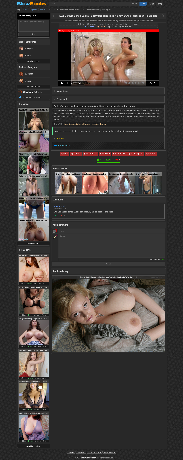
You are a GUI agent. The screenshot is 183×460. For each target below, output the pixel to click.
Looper (102, 27)
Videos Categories (27, 41)
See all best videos (33, 244)
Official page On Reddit (32, 92)
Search (143, 4)
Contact (71, 452)
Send (33, 34)
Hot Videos (24, 104)
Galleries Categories (28, 67)
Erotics (82, 24)
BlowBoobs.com (88, 458)
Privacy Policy (109, 452)
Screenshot (126, 27)
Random (114, 27)
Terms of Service (94, 452)
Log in (152, 3)
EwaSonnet (64, 145)
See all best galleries (33, 446)
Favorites (91, 27)
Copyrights (81, 452)
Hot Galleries (25, 249)
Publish (108, 264)
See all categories (33, 61)
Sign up (159, 3)
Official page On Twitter (32, 97)
